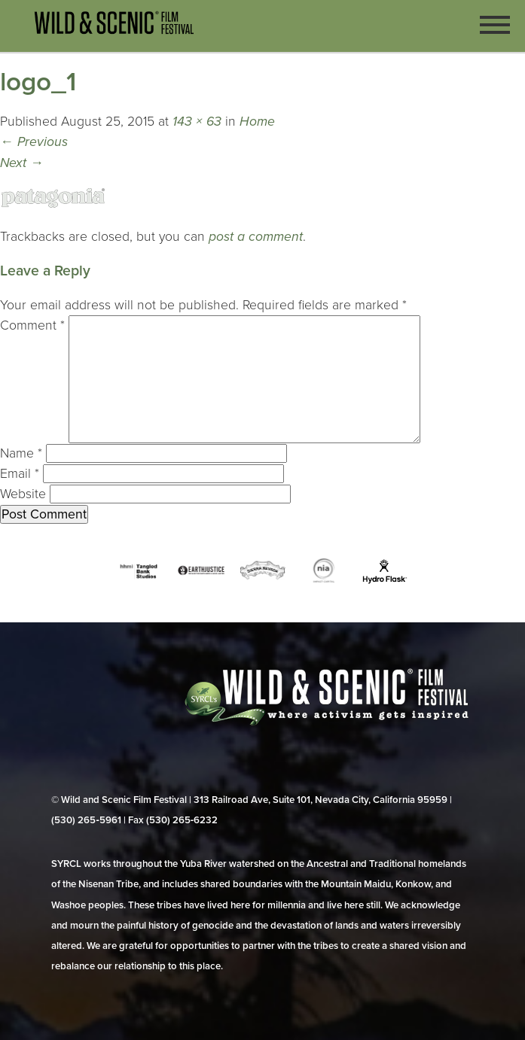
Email (19, 474)
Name (21, 453)
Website (23, 494)
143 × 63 (196, 121)
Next (22, 163)
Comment (32, 325)
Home (257, 121)
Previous (34, 142)
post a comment (256, 237)
